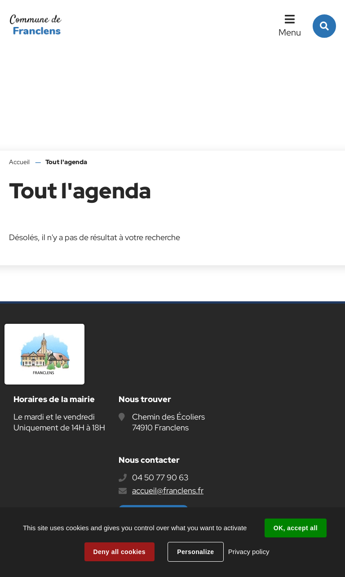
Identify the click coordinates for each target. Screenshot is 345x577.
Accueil (19, 162)
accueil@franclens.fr (167, 490)
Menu (290, 32)
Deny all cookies (119, 551)
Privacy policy (249, 551)
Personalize (195, 551)
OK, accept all (296, 528)
